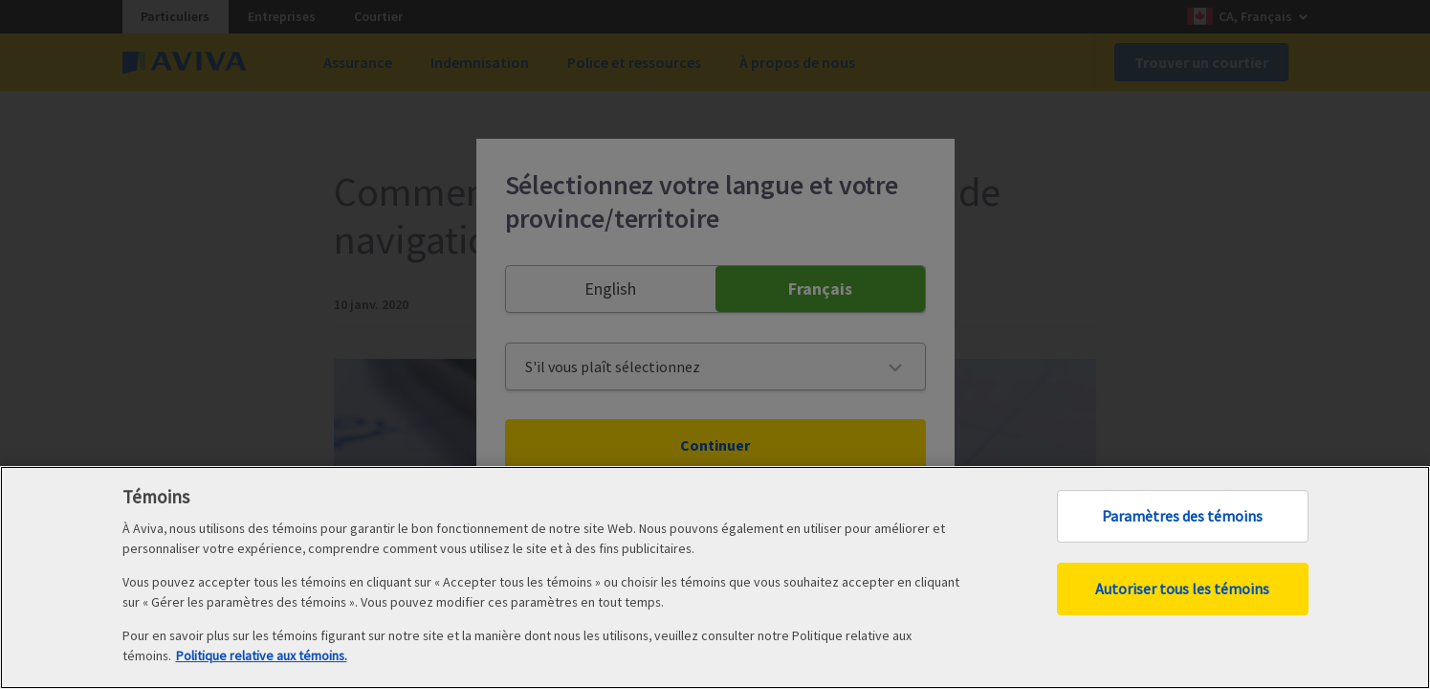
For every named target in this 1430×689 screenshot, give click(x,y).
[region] (715, 577)
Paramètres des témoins (1182, 515)
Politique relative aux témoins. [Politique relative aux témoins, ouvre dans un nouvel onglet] (261, 655)
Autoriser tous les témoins (1182, 588)
